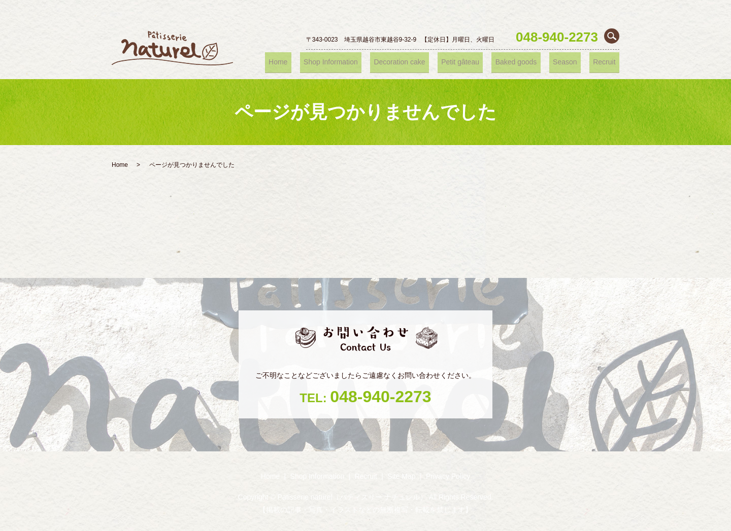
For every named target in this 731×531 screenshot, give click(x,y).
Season (573, 62)
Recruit (607, 62)
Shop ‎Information (357, 62)
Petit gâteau (479, 62)
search (611, 36)
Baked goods (530, 62)
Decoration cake (422, 62)
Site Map (401, 476)
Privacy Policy (448, 476)
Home (310, 62)
